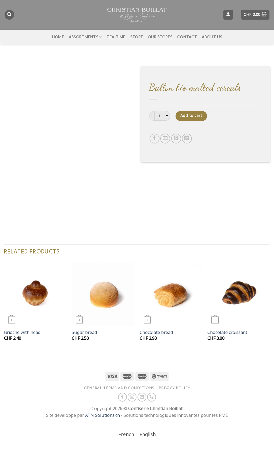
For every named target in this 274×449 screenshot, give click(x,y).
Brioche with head (22, 332)
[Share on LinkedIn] (187, 138)
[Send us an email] (142, 397)
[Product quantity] (159, 116)
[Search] (9, 15)
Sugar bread (84, 332)
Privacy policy (174, 388)
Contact (187, 37)
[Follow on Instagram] (132, 397)
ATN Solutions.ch (102, 415)
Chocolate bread (156, 332)
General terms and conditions (119, 388)
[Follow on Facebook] (122, 397)
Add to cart (191, 116)
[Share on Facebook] (154, 138)
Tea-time (115, 37)
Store (136, 37)
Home (58, 37)
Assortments (85, 36)
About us (212, 37)
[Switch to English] (147, 435)
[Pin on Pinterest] (176, 138)
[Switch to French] (126, 435)
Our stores (160, 37)
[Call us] (151, 397)
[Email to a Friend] (165, 138)
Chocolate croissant (227, 332)
